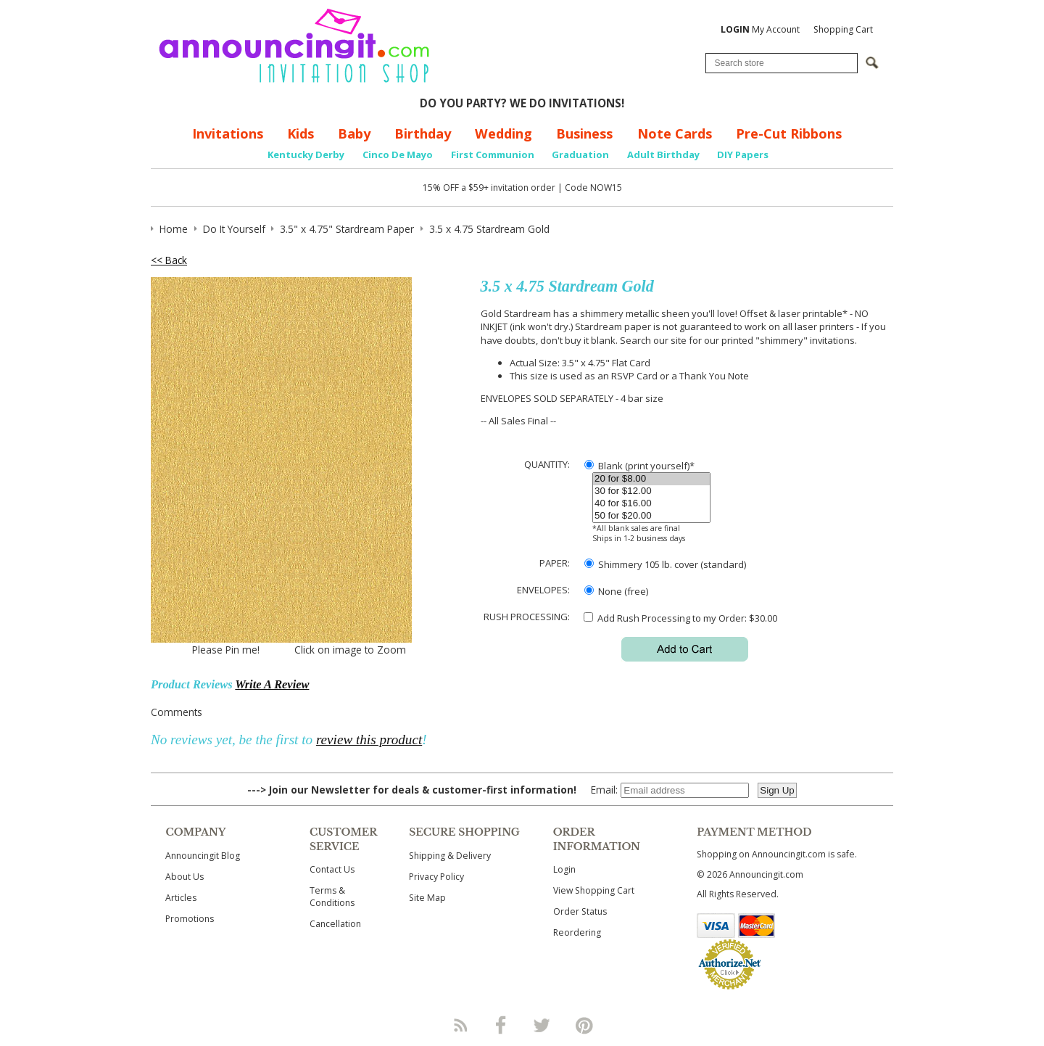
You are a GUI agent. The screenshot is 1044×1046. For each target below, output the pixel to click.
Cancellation (335, 924)
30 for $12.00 (651, 491)
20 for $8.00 (651, 479)
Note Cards (674, 133)
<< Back (169, 260)
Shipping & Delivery (450, 855)
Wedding (503, 133)
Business (584, 133)
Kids (300, 133)
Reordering (577, 932)
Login (564, 869)
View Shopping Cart (593, 890)
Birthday (422, 133)
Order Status (580, 911)
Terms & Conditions (332, 896)
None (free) (616, 591)
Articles (180, 897)
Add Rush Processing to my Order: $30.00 (680, 618)
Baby (354, 133)
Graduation (580, 154)
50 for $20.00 (651, 516)
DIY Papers (742, 154)
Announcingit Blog (202, 855)
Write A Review (272, 684)
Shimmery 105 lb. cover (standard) (665, 564)
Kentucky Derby (306, 154)
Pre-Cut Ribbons (789, 133)
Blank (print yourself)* (639, 465)
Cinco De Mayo (397, 154)
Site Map (427, 897)
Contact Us (332, 869)
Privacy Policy (436, 876)
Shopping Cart (843, 29)
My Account (760, 29)
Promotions (189, 919)
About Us (184, 876)
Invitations (227, 133)
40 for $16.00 (651, 504)
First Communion (492, 154)
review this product (369, 739)
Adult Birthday (663, 154)
